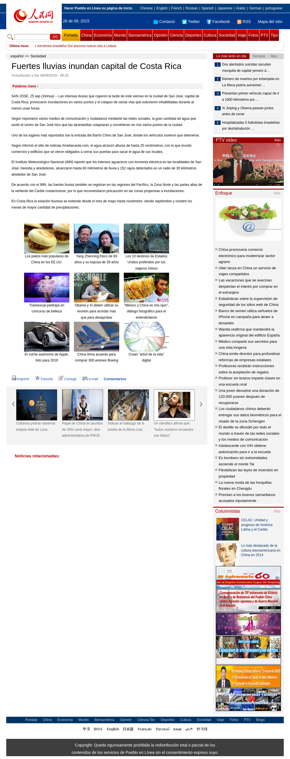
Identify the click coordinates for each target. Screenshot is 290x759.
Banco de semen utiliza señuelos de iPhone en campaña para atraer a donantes (248, 317)
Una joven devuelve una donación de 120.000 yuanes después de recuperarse (249, 396)
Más (277, 140)
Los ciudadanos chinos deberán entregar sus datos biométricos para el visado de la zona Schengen (250, 415)
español (17, 56)
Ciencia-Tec (146, 720)
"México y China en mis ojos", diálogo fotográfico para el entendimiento (146, 311)
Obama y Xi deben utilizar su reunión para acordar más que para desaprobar (96, 311)
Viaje (241, 35)
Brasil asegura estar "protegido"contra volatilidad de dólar (80, 46)
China (86, 35)
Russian (191, 8)
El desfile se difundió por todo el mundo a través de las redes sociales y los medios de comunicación (249, 433)
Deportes (193, 35)
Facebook (218, 21)
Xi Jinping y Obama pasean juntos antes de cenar (248, 111)
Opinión (160, 35)
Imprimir (20, 379)
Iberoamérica (140, 35)
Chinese (146, 8)
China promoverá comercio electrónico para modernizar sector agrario (247, 255)
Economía (103, 35)
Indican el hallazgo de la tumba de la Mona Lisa (126, 426)
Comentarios (115, 379)
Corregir (67, 379)
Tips (274, 35)
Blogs (260, 720)
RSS (244, 21)
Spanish (208, 8)
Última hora (18, 46)
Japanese (225, 8)
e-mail (90, 379)
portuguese (273, 8)
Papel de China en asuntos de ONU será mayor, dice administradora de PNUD (82, 429)
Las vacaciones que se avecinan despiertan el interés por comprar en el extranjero (248, 286)
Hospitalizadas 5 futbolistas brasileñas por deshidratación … (251, 126)
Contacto (164, 21)
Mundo (120, 35)
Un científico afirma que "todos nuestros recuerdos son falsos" (173, 429)
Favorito (44, 379)
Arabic (241, 8)
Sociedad (227, 35)
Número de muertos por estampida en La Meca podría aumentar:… (250, 82)
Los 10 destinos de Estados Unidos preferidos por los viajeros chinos (146, 262)
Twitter (191, 21)
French (176, 8)
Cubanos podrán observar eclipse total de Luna (36, 426)
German (255, 8)
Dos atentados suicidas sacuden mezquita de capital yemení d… (246, 67)
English (161, 8)
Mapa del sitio (270, 21)
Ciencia (176, 35)
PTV (264, 35)
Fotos (253, 35)
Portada (71, 35)
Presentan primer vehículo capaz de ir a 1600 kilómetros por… (250, 96)
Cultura (210, 35)
